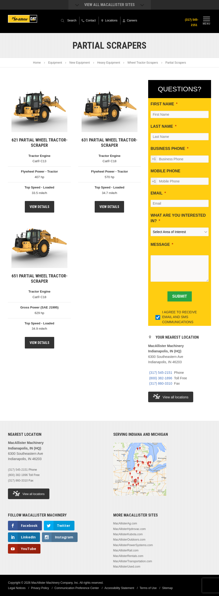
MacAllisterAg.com (125, 523)
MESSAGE (160, 244)
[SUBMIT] (179, 296)
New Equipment (79, 62)
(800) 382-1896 (160, 378)
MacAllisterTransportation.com (132, 561)
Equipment (55, 62)
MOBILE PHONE (165, 171)
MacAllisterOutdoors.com (129, 539)
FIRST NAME (162, 104)
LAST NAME (162, 126)
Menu (206, 20)
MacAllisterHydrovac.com (129, 529)
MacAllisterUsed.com (126, 566)
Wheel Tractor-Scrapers (142, 62)
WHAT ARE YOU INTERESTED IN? (178, 218)
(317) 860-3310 (160, 383)
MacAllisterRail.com (126, 550)
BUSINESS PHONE (168, 149)
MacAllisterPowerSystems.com (133, 545)
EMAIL (157, 193)
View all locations (170, 396)
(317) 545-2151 (191, 22)
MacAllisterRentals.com (128, 556)
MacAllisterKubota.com (128, 534)
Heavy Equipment (108, 62)
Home (37, 62)
